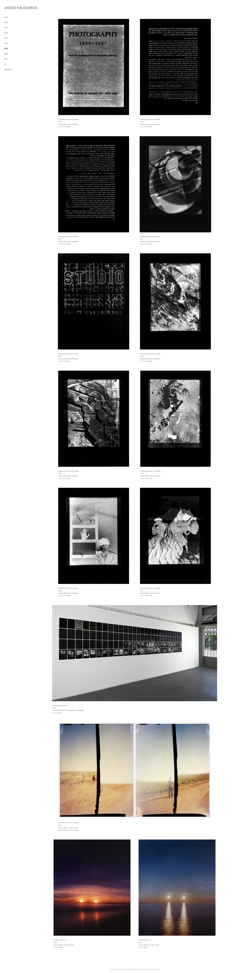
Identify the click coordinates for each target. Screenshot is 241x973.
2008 (6, 54)
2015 (6, 17)
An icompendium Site (152, 969)
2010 (6, 43)
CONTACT (8, 70)
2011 (6, 38)
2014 (6, 22)
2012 (6, 33)
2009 (6, 49)
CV (5, 64)
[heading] (12, 8)
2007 (6, 59)
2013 (6, 28)
